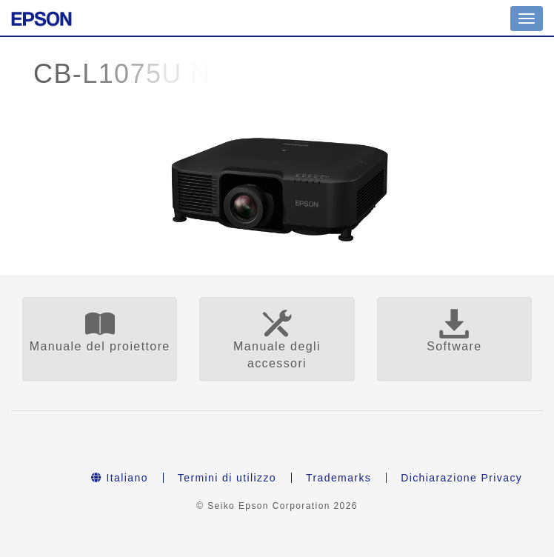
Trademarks (338, 478)
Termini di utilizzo (227, 478)
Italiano (119, 478)
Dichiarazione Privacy (461, 478)
